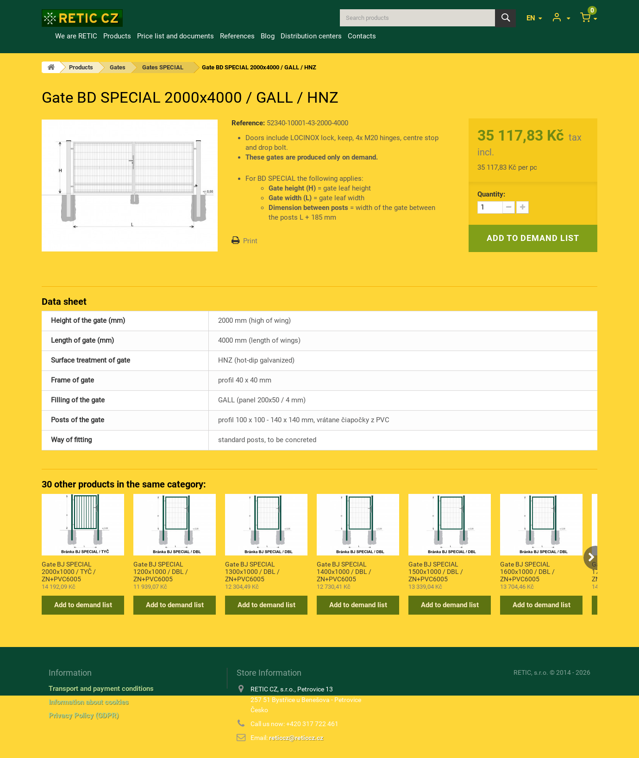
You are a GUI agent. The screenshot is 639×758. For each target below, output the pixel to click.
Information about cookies (89, 702)
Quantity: (491, 194)
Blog (268, 36)
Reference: (248, 123)
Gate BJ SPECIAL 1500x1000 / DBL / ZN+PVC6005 (435, 571)
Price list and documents (175, 36)
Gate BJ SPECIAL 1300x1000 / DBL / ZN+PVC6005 (252, 571)
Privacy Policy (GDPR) (84, 715)
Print (250, 241)
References (237, 36)
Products (117, 36)
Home (46, 36)
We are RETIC (76, 36)
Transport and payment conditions (101, 688)
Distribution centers (311, 36)
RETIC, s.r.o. (531, 672)
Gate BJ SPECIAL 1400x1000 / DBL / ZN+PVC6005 (344, 571)
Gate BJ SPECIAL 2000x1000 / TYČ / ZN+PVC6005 (69, 571)
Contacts (362, 36)
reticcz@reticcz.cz (296, 737)
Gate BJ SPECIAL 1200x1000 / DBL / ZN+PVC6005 (160, 571)
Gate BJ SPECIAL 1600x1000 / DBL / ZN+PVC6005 (527, 571)
